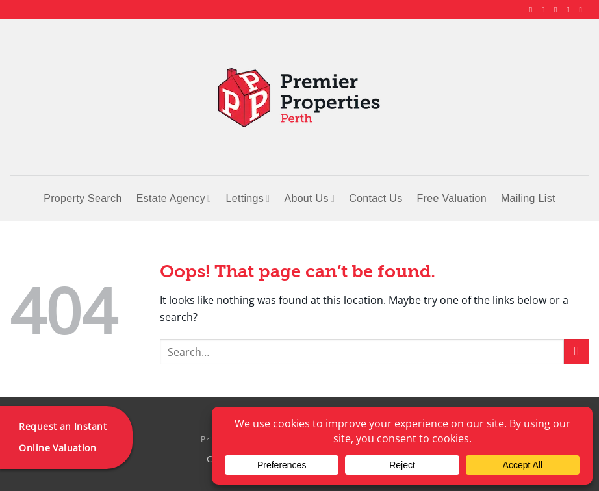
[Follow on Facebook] (533, 9)
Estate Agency (174, 198)
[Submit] (576, 351)
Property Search (82, 198)
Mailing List (528, 198)
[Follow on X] (558, 9)
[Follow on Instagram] (546, 9)
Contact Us (375, 198)
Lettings (247, 198)
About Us (309, 198)
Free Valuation (452, 198)
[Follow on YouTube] (583, 9)
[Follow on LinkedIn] (570, 9)
